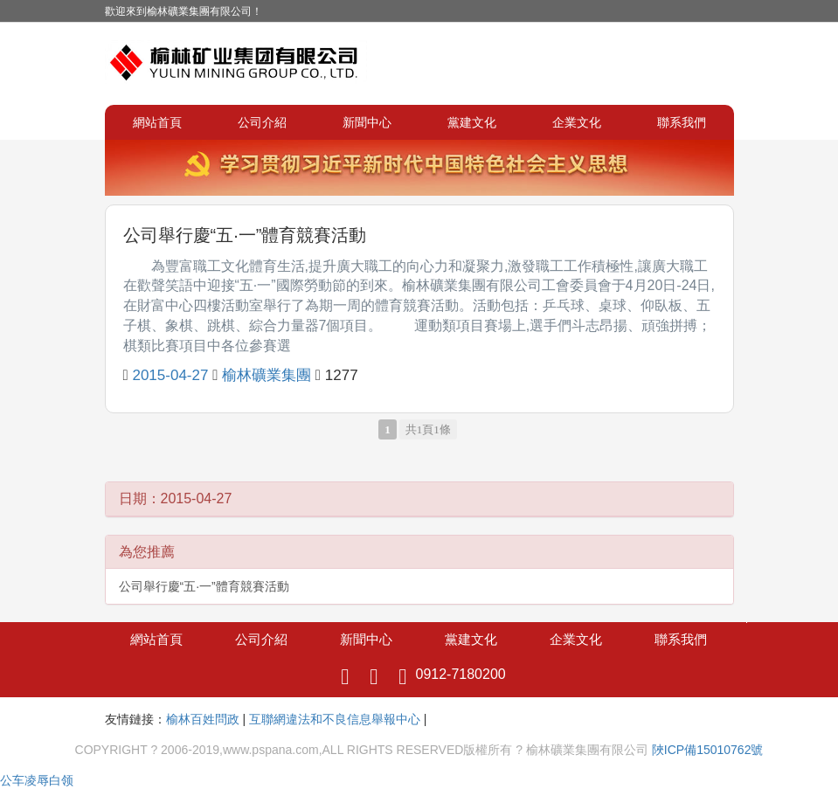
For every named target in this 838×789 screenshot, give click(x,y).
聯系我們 (681, 122)
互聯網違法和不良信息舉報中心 (334, 719)
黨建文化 (471, 122)
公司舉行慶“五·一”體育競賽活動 (245, 235)
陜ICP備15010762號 (708, 750)
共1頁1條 (428, 429)
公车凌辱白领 (36, 780)
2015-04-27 (170, 375)
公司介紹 (262, 122)
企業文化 (576, 122)
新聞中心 (367, 122)
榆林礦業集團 (266, 375)
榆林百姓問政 (202, 719)
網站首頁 (157, 122)
